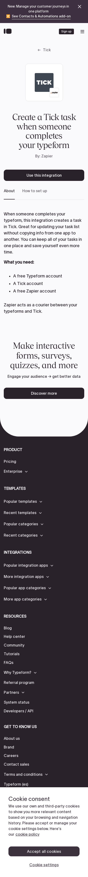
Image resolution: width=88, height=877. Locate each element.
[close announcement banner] (79, 6)
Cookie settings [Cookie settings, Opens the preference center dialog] (43, 865)
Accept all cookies (44, 851)
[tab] (9, 193)
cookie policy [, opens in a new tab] (27, 834)
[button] (16, 471)
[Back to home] (9, 31)
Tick (47, 50)
